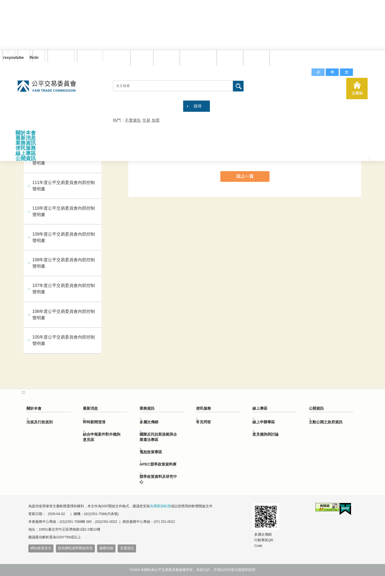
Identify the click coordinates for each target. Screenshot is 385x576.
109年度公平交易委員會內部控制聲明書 (63, 237)
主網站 (357, 88)
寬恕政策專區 (151, 452)
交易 (146, 120)
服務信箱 (281, 57)
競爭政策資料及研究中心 (158, 479)
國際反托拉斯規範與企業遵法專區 (158, 437)
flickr (36, 57)
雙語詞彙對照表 (197, 57)
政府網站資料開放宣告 (75, 548)
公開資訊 (26, 158)
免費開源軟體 (160, 506)
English (88, 56)
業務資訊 (26, 143)
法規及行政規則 (39, 422)
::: (8, 51)
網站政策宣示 (40, 548)
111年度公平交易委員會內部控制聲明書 (63, 185)
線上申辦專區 (263, 422)
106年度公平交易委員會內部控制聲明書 (63, 314)
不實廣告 (133, 120)
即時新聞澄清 (94, 422)
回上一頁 (244, 176)
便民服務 (26, 148)
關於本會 (26, 133)
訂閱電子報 (61, 56)
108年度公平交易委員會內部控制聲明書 (63, 263)
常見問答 (229, 57)
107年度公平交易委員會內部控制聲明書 (63, 288)
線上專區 (26, 153)
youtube (21, 57)
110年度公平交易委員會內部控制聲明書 (63, 211)
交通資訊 (127, 548)
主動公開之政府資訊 (325, 422)
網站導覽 (165, 57)
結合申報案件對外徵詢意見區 (101, 437)
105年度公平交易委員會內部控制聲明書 (63, 340)
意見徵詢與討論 (265, 434)
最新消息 (26, 138)
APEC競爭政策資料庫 (158, 464)
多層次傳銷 (149, 422)
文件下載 (255, 57)
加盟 (156, 120)
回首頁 (140, 57)
